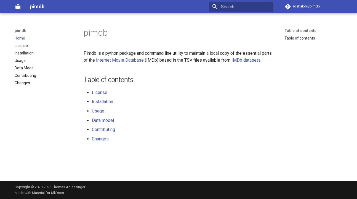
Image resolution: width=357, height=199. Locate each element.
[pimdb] (17, 6)
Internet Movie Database (120, 60)
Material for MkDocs (48, 193)
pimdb (20, 30)
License (99, 92)
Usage (98, 111)
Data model (103, 120)
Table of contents (300, 30)
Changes (100, 139)
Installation (102, 101)
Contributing (103, 129)
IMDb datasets (245, 60)
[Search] (241, 7)
